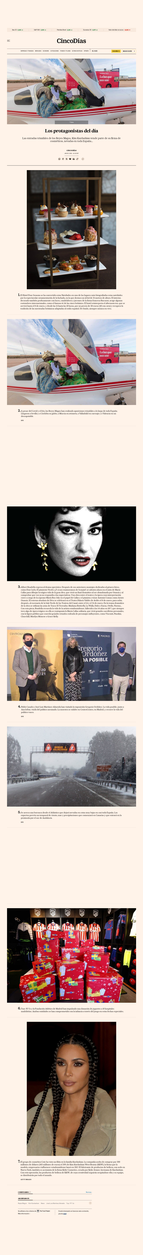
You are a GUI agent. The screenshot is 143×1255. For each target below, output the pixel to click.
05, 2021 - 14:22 (71, 153)
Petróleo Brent (61, 30)
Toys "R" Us (70, 1203)
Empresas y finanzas (27, 51)
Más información (24, 1213)
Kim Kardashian (33, 1203)
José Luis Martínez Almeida (55, 1203)
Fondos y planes (65, 51)
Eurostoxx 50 (87, 30)
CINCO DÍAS (72, 150)
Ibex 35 (14, 30)
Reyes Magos (22, 1203)
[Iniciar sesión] (129, 51)
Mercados (38, 51)
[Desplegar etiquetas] (90, 1203)
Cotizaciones (54, 51)
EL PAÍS (93, 50)
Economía (46, 51)
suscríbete (116, 51)
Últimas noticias (77, 51)
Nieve (42, 1203)
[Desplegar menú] (8, 41)
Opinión (86, 51)
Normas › (89, 1192)
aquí (64, 1214)
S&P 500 (37, 30)
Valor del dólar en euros (116, 30)
